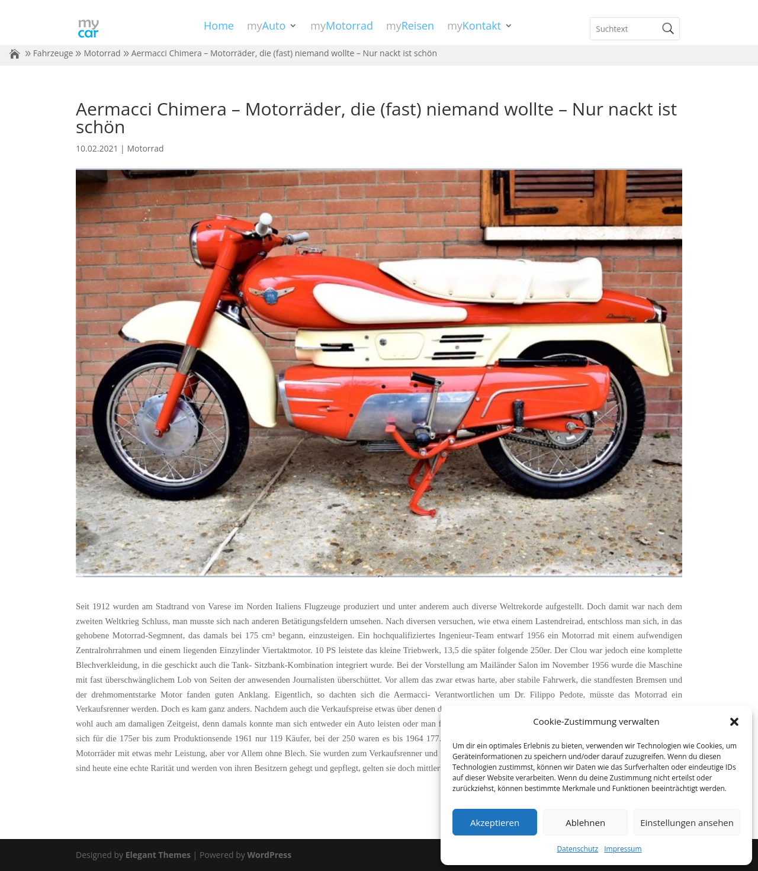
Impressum (622, 849)
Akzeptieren (494, 822)
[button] (734, 722)
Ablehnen (585, 822)
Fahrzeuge (53, 53)
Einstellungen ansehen (687, 822)
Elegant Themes (158, 854)
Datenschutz (577, 849)
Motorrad (101, 53)
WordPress (269, 854)
